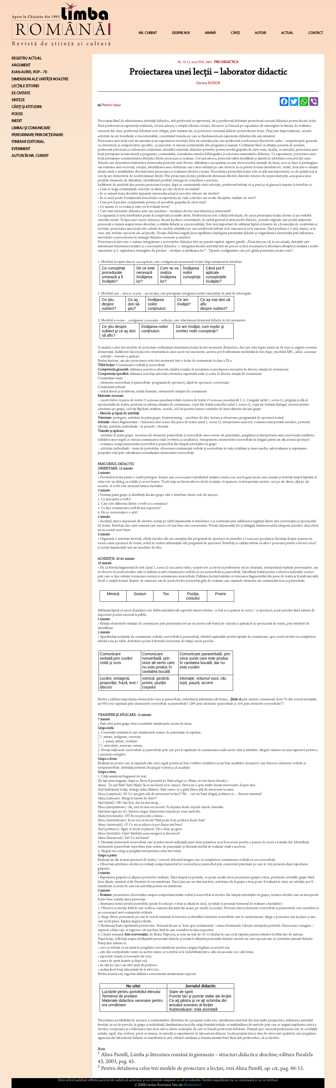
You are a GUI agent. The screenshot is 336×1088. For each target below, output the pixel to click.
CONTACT (315, 33)
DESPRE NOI (181, 33)
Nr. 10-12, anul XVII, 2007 (195, 62)
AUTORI (260, 33)
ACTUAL (287, 33)
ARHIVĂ (210, 33)
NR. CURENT (148, 33)
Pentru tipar (109, 105)
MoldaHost (192, 1085)
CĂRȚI (235, 33)
